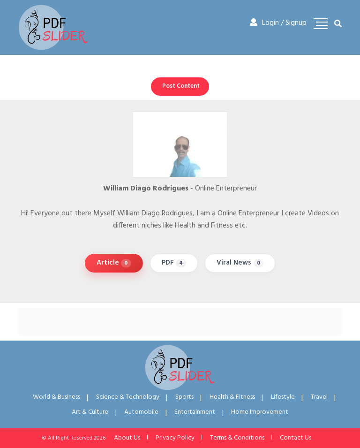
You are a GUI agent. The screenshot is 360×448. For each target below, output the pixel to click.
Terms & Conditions (237, 438)
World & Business (56, 397)
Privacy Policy (175, 438)
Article (114, 262)
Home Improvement (259, 412)
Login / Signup (278, 23)
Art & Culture (90, 412)
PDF (174, 262)
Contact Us (295, 438)
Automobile (141, 412)
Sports (184, 397)
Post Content (181, 86)
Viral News (240, 262)
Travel (319, 397)
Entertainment (194, 412)
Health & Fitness (232, 397)
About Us (127, 438)
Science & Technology (127, 397)
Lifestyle (283, 397)
